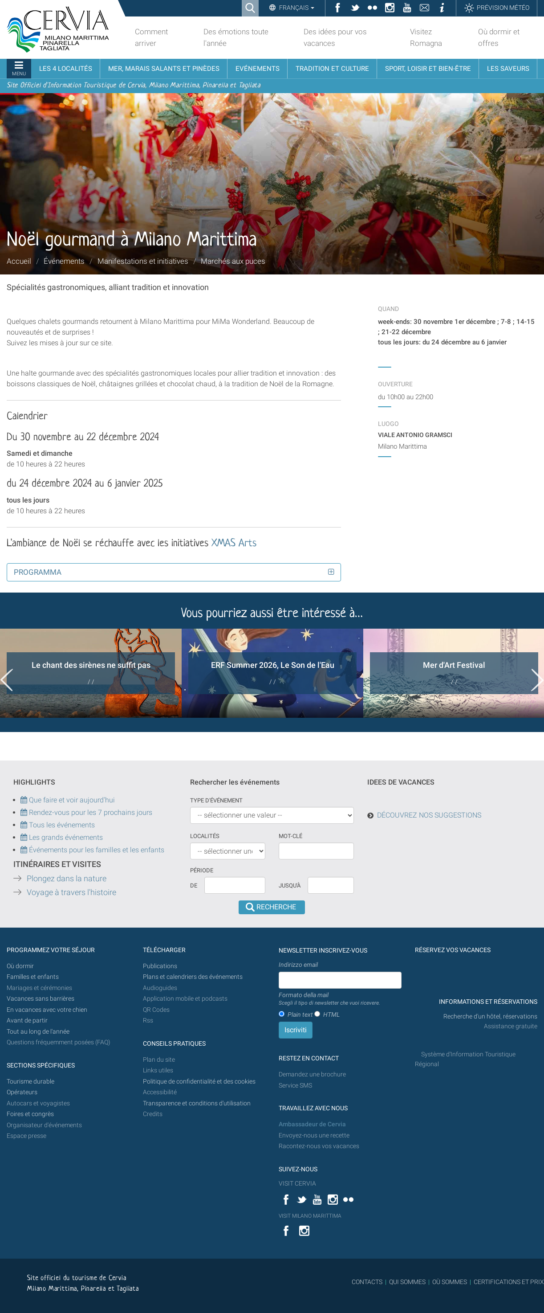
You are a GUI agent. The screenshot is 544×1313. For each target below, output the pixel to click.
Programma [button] (37, 572)
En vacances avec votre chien (48, 1010)
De (193, 885)
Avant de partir (27, 1020)
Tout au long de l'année (38, 1031)
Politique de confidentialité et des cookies (199, 1081)
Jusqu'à (289, 885)
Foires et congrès (30, 1114)
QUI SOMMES (407, 1281)
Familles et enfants (33, 977)
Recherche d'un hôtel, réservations (490, 1016)
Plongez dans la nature (66, 878)
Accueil (19, 261)
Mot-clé (290, 836)
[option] (91, 673)
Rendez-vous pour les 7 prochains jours (90, 812)
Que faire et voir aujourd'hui (67, 800)
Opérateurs (22, 1092)
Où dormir (20, 966)
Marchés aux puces (233, 261)
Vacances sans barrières (40, 998)
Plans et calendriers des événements (193, 977)
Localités (204, 836)
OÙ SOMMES (449, 1281)
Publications (160, 966)
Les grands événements (65, 837)
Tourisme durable (30, 1081)
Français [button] (296, 7)
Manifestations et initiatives (142, 261)
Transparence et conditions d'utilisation (197, 1103)
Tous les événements (57, 825)
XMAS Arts (232, 543)
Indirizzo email (298, 964)
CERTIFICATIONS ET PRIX (509, 1281)
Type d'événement (216, 800)
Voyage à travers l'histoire (71, 892)
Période (201, 870)
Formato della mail (329, 999)
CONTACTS (367, 1281)
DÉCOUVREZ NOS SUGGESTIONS (429, 815)
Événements (64, 261)
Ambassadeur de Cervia (312, 1124)
